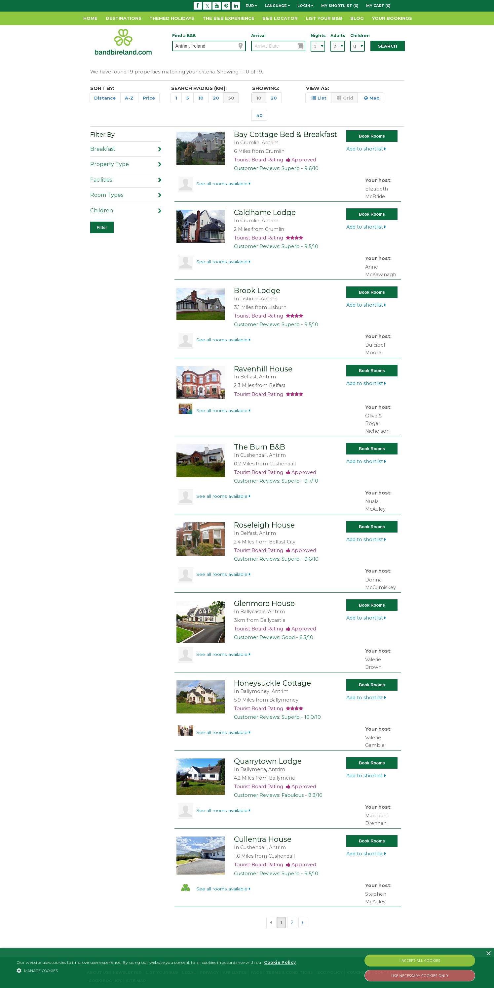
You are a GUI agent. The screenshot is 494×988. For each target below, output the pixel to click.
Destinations (123, 18)
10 (201, 98)
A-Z (129, 98)
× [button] (488, 953)
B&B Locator (280, 18)
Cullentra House (262, 839)
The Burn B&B (259, 447)
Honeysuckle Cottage (272, 683)
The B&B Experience (228, 18)
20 (216, 98)
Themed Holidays (171, 18)
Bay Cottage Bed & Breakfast (285, 134)
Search (387, 46)
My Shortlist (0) (340, 5)
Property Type (125, 164)
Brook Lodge (257, 290)
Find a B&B (184, 35)
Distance (105, 98)
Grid (345, 98)
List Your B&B (324, 18)
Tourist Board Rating (275, 160)
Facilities (125, 180)
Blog (357, 18)
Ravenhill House (263, 369)
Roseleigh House (264, 525)
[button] (157, 970)
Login (305, 5)
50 (231, 98)
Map (372, 98)
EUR (251, 5)
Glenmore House (264, 603)
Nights (318, 35)
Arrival (258, 35)
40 (259, 115)
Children (357, 35)
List (319, 98)
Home (90, 18)
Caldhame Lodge (265, 212)
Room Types (125, 195)
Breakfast (125, 149)
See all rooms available (223, 183)
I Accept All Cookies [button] (419, 960)
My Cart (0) (378, 5)
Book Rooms (372, 136)
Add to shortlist (366, 149)
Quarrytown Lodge (268, 761)
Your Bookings (392, 18)
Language (277, 5)
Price (149, 98)
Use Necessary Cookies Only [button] (419, 975)
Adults (337, 35)
